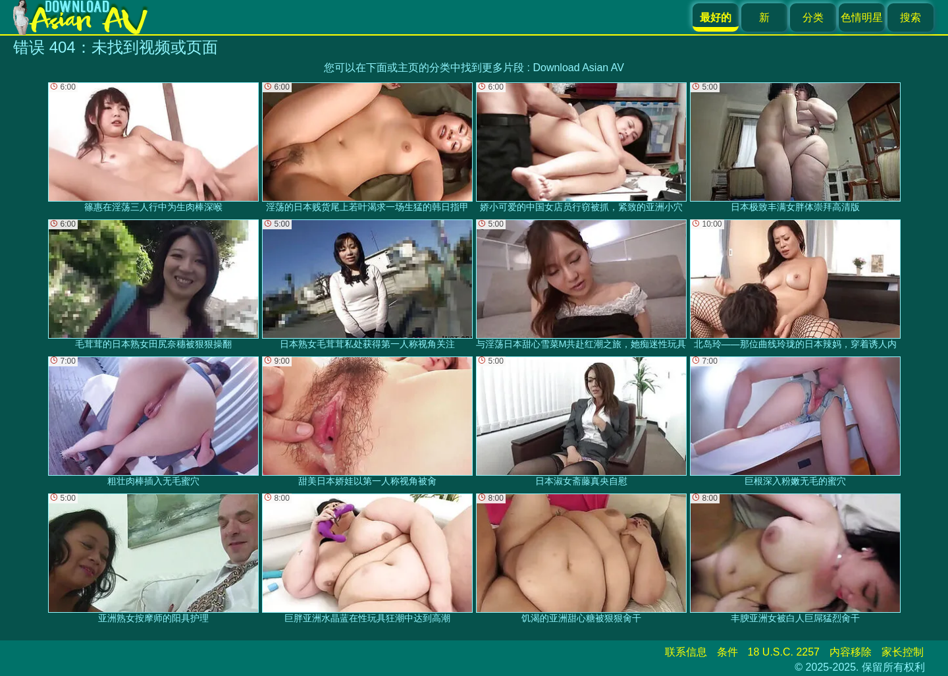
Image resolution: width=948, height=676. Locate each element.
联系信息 (686, 652)
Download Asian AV (578, 67)
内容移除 (851, 652)
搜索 (910, 17)
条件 (727, 652)
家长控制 (903, 652)
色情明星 (862, 17)
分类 (813, 17)
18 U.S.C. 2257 (784, 652)
